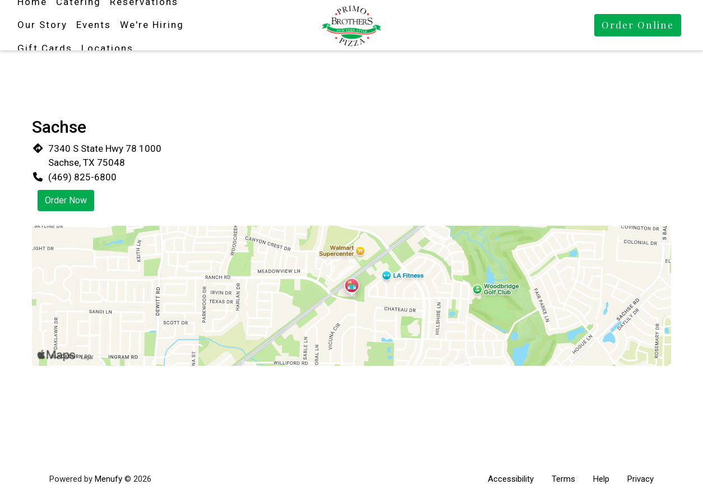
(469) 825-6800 (82, 177)
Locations (107, 48)
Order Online (638, 24)
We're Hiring (152, 24)
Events (93, 24)
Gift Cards (44, 48)
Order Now (66, 200)
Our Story (42, 24)
